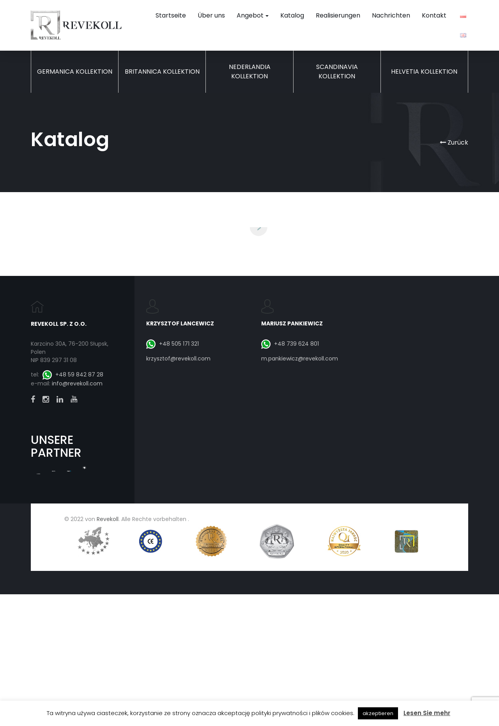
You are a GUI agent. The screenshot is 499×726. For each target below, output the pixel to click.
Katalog (292, 15)
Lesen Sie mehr (426, 713)
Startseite (171, 15)
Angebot (253, 15)
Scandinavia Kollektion (337, 71)
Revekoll (108, 681)
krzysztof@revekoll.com (178, 521)
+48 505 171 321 (172, 505)
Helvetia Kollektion (424, 71)
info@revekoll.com (77, 545)
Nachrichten (391, 15)
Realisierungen (338, 15)
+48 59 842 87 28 (72, 536)
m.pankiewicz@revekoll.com (299, 521)
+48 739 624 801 (290, 505)
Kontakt (434, 15)
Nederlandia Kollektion (250, 71)
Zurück (454, 142)
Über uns (211, 15)
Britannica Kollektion (162, 71)
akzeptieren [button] (378, 713)
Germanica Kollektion (74, 71)
